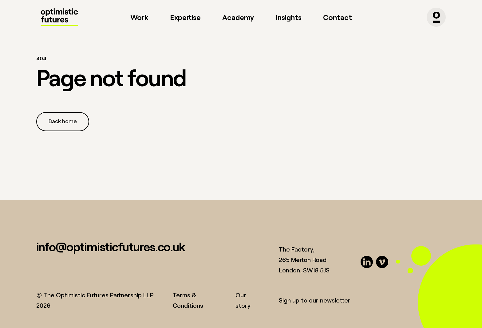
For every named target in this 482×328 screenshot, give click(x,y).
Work (139, 17)
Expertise (185, 17)
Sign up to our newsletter (314, 300)
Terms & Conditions (188, 300)
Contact (337, 17)
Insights (288, 17)
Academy (238, 17)
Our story (243, 300)
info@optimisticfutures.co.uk (110, 246)
